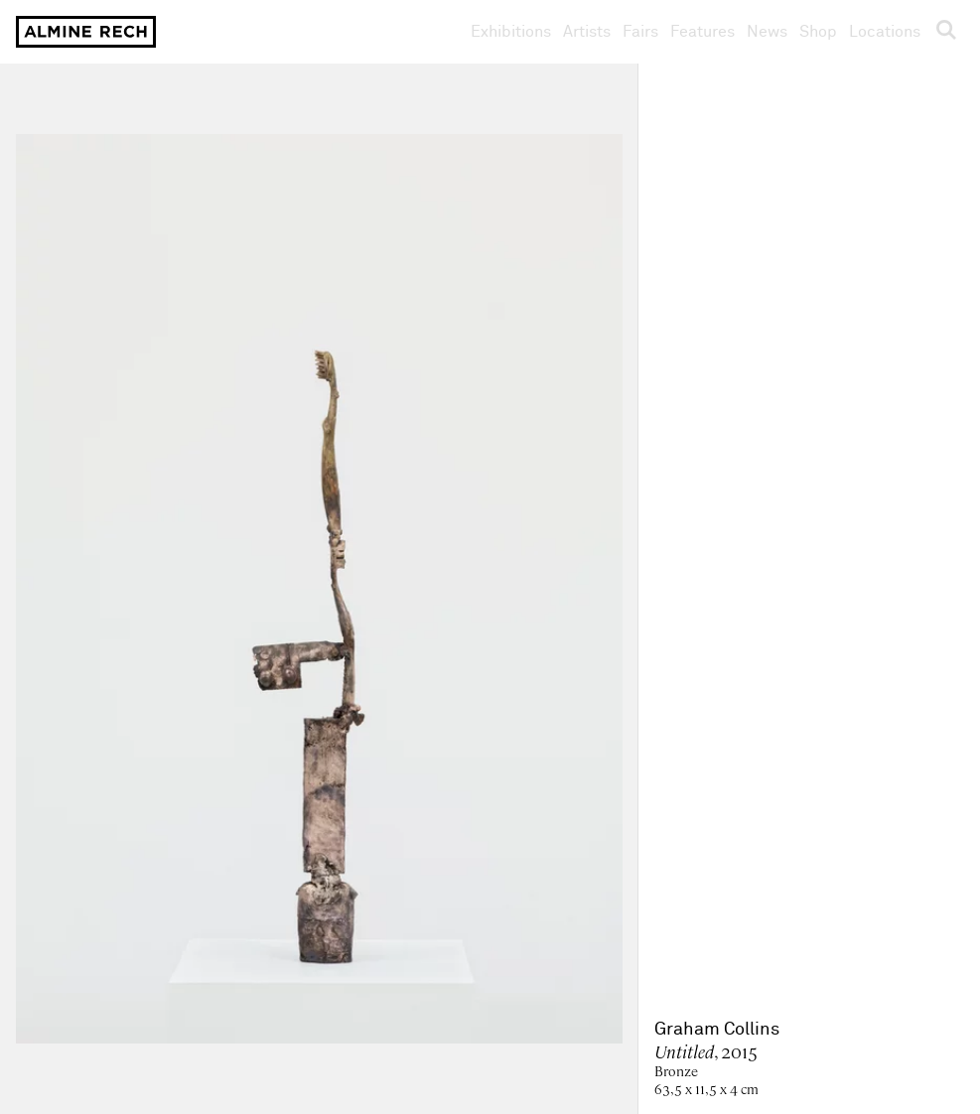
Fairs (640, 32)
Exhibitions (511, 32)
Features (702, 32)
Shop (818, 31)
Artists (587, 32)
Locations (884, 32)
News (767, 32)
